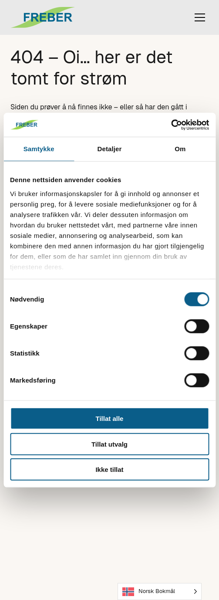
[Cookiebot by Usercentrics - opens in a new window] (171, 124)
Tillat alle (110, 418)
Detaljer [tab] (110, 149)
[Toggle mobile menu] (200, 17)
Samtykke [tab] (39, 149)
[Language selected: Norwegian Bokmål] (160, 591)
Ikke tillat (109, 469)
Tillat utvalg (109, 443)
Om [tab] (180, 149)
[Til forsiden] (54, 17)
